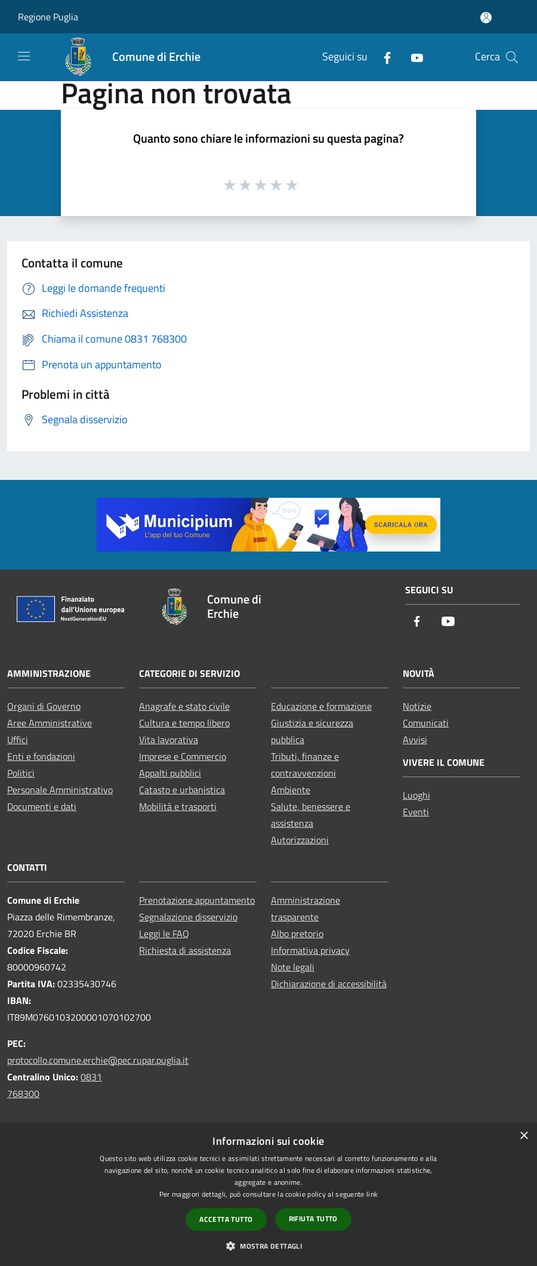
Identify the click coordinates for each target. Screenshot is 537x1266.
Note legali (292, 967)
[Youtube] (412, 57)
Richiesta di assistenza (185, 950)
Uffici (17, 739)
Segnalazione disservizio (188, 917)
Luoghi (416, 795)
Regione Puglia (48, 17)
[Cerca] (512, 57)
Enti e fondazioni (41, 756)
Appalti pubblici (170, 773)
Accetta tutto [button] (225, 1219)
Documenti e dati (41, 806)
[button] (268, 1246)
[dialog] (268, 1194)
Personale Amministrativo (60, 790)
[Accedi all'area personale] (486, 17)
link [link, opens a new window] (372, 1194)
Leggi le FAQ (164, 933)
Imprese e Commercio (182, 756)
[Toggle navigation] (24, 56)
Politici (21, 773)
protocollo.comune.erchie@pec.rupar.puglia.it (98, 1060)
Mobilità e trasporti (178, 806)
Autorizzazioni (300, 840)
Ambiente (290, 790)
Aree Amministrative (49, 723)
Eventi (416, 812)
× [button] (523, 1136)
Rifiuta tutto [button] (313, 1218)
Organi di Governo (44, 706)
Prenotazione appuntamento (197, 900)
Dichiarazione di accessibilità (329, 984)
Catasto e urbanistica (182, 790)
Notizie (417, 706)
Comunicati (426, 723)
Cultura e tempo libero (184, 723)
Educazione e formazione (321, 706)
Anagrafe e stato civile (184, 706)
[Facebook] (382, 57)
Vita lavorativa (168, 739)
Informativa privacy (310, 950)
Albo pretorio (297, 933)
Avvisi (415, 739)
